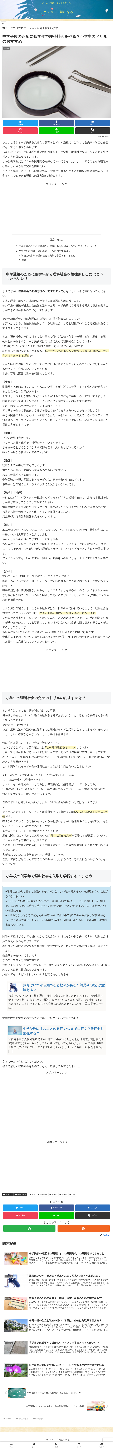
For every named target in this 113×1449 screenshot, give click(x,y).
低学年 (53, 1195)
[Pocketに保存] (20, 130)
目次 (52, 239)
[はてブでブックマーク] (92, 123)
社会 (72, 1195)
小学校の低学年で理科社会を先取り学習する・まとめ (47, 255)
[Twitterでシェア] (20, 123)
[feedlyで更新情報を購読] (29, 1228)
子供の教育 (20, 1195)
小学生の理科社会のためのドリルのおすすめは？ (45, 251)
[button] (92, 130)
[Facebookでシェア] (56, 123)
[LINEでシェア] (56, 130)
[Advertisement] (56, 204)
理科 (32, 1195)
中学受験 (8, 1195)
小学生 (63, 1195)
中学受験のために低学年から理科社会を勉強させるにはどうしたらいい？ (58, 246)
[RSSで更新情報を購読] (83, 1228)
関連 (24, 260)
